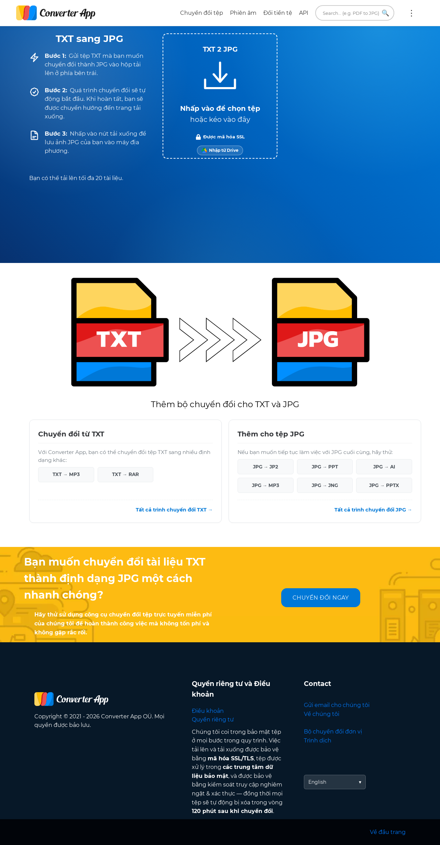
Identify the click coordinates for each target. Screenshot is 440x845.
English (317, 782)
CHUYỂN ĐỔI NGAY (321, 597)
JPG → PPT (325, 466)
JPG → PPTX (384, 485)
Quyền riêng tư (213, 719)
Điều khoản (208, 711)
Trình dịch (317, 740)
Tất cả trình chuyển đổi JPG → (373, 510)
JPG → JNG (325, 485)
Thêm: (411, 13)
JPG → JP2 (265, 466)
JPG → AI (384, 466)
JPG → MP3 (265, 485)
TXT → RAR (125, 474)
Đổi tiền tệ (277, 13)
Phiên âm (243, 13)
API (303, 13)
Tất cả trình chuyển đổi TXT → (174, 510)
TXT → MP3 (66, 474)
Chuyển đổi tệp (201, 13)
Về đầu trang (388, 832)
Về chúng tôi (321, 714)
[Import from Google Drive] (220, 150)
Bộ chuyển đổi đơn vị (333, 731)
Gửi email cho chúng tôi (337, 705)
